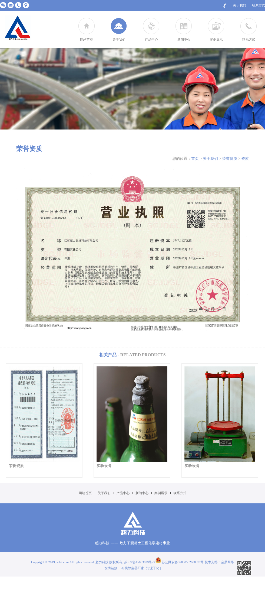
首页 (195, 159)
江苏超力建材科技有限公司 (18, 28)
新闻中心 (183, 39)
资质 (245, 159)
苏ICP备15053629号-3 (139, 562)
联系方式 (258, 5)
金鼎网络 (227, 562)
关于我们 (239, 5)
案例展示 (216, 39)
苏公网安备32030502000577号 (179, 562)
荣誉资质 (229, 159)
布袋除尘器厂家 (132, 568)
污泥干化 (152, 568)
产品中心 (151, 39)
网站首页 (86, 39)
